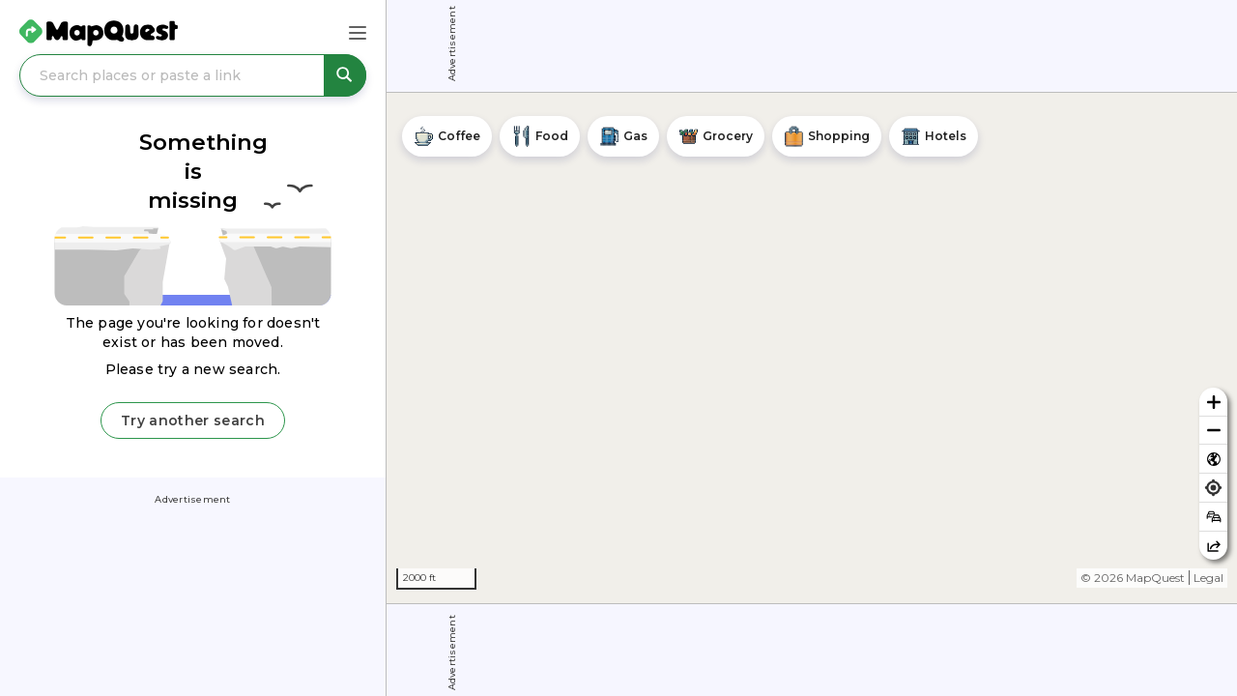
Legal (1208, 577)
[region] (812, 348)
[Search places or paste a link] (192, 75)
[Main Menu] (357, 33)
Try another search (193, 420)
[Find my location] (1213, 488)
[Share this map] (1213, 546)
